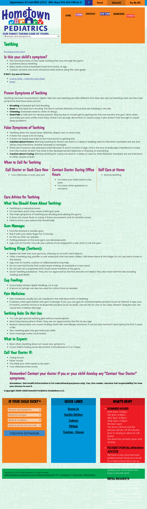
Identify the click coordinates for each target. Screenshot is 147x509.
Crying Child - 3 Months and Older (27, 78)
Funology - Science (73, 432)
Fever (12, 81)
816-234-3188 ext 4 (71, 2)
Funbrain (73, 420)
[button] (90, 12)
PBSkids (73, 426)
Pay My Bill (135, 2)
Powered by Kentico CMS (45, 475)
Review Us (73, 409)
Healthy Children (73, 414)
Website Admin (89, 475)
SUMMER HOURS (118, 408)
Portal (100, 2)
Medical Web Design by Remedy (19, 475)
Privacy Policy (78, 475)
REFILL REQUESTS (118, 479)
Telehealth (116, 2)
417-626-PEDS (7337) (36, 2)
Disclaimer (65, 475)
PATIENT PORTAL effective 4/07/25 (125, 450)
